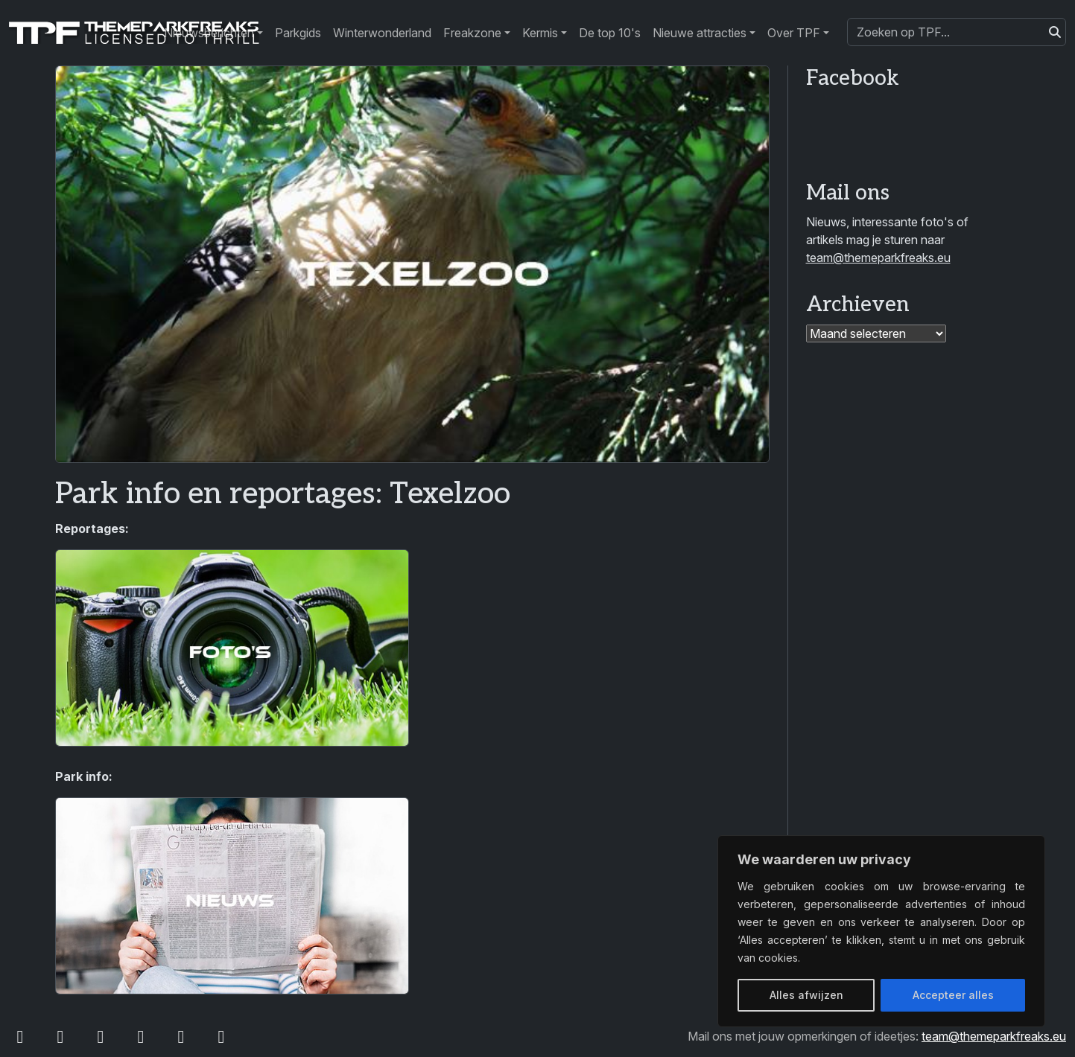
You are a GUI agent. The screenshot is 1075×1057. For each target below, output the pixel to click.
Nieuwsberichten (209, 32)
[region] (881, 931)
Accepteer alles (953, 995)
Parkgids (298, 32)
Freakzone (472, 32)
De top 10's (610, 32)
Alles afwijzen (806, 995)
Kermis (540, 32)
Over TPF (793, 32)
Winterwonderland (382, 32)
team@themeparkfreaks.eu (878, 257)
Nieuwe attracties (699, 32)
